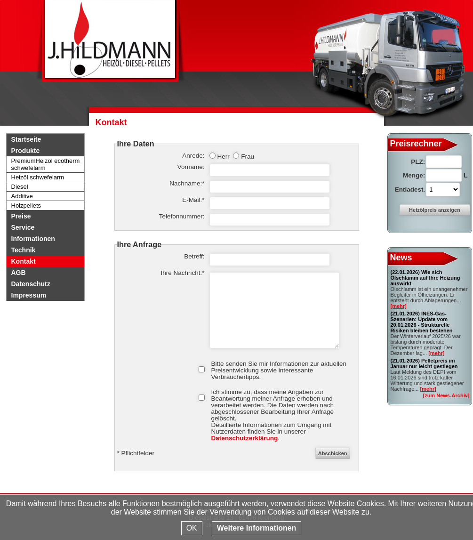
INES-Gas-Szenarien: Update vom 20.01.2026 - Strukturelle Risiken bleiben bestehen (422, 322)
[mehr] (399, 306)
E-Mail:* (193, 200)
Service (23, 227)
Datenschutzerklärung (244, 438)
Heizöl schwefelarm (37, 177)
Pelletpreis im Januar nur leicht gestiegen (424, 363)
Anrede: (193, 156)
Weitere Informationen (257, 528)
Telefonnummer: (182, 216)
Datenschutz (30, 284)
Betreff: (194, 256)
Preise (21, 216)
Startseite (26, 139)
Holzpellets (26, 205)
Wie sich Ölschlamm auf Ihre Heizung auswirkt (425, 277)
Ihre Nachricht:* (182, 273)
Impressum (29, 295)
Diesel (19, 186)
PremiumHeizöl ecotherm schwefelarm (45, 164)
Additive (22, 196)
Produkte (25, 150)
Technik (23, 250)
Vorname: (191, 167)
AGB (18, 272)
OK (191, 528)
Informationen (33, 238)
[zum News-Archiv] (446, 395)
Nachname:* (186, 183)
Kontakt (23, 261)
